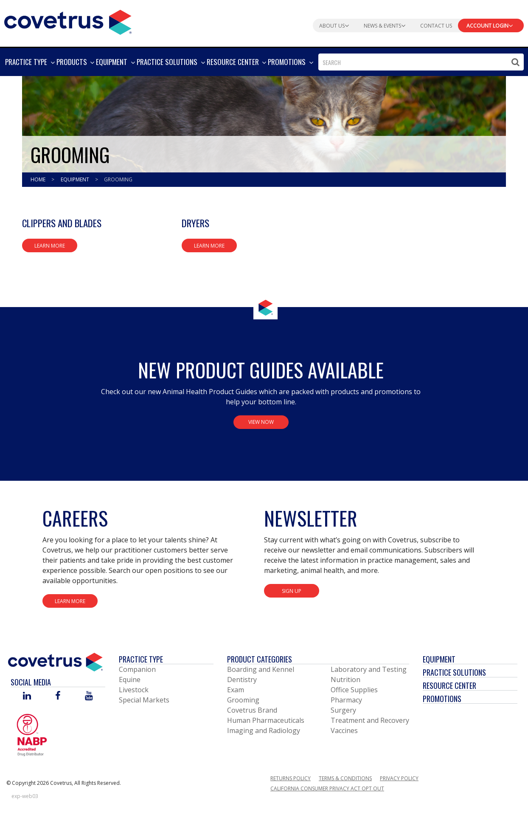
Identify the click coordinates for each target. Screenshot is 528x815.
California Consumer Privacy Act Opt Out (327, 788)
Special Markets (144, 700)
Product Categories (259, 659)
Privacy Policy (399, 778)
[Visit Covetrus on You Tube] (89, 696)
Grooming (118, 179)
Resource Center (449, 685)
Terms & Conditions (345, 778)
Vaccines (344, 730)
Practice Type (141, 659)
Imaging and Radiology (263, 730)
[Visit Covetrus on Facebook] (57, 696)
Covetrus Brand (252, 710)
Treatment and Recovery (370, 720)
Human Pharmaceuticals (265, 720)
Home (39, 179)
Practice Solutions (454, 672)
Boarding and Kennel (260, 669)
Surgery (343, 710)
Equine (129, 679)
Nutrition (345, 679)
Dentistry (242, 679)
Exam (235, 689)
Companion (137, 669)
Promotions (442, 698)
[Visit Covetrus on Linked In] (27, 696)
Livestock (134, 689)
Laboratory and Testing (369, 669)
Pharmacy (346, 700)
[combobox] (421, 62)
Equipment (75, 179)
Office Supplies (354, 689)
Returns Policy (290, 778)
